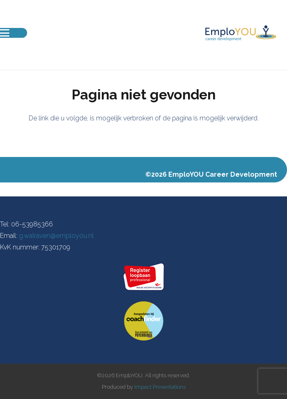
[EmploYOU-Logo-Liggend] (240, 33)
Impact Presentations (160, 387)
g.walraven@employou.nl (56, 236)
